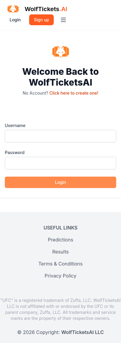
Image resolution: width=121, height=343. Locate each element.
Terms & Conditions (60, 264)
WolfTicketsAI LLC (82, 332)
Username (15, 125)
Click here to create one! (74, 93)
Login (15, 19)
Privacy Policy (61, 276)
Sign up (41, 19)
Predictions (60, 240)
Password (15, 152)
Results (60, 252)
